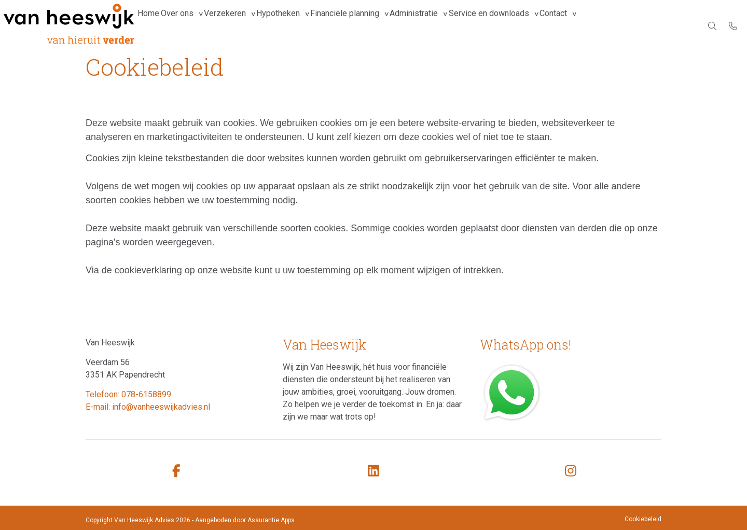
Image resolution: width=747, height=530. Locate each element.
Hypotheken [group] (310, 26)
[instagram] (570, 471)
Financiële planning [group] (386, 26)
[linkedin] (373, 471)
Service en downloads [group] (548, 26)
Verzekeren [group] (248, 26)
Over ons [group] (190, 26)
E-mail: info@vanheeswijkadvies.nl (148, 407)
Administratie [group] (464, 26)
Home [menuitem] (153, 26)
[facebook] (176, 471)
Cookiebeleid (643, 519)
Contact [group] (622, 26)
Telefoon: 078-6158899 (128, 394)
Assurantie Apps (271, 520)
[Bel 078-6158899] (733, 26)
